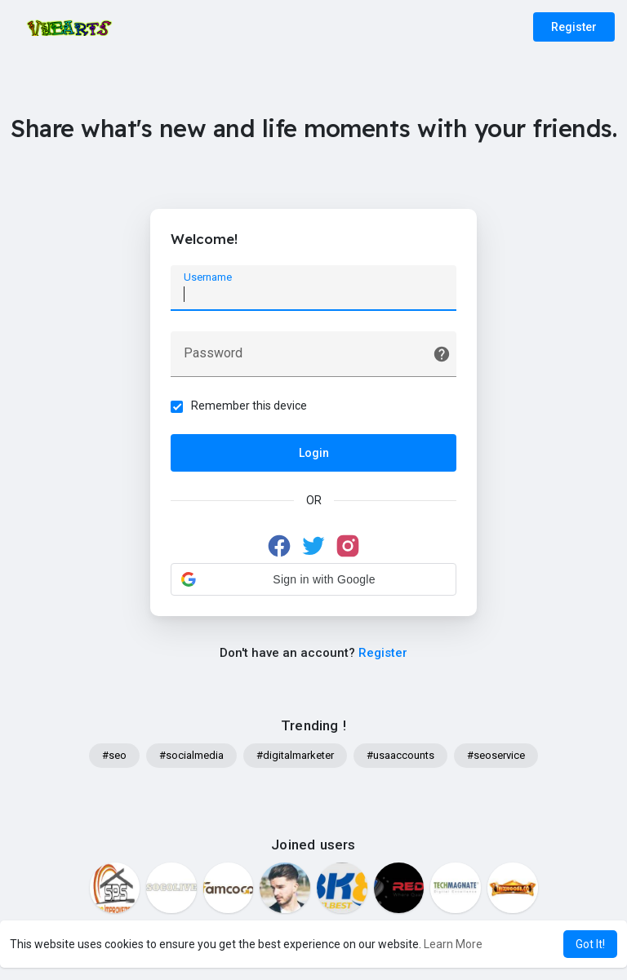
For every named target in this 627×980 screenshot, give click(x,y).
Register (574, 26)
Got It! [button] (590, 944)
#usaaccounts (400, 755)
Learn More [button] (453, 944)
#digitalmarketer (295, 755)
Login (314, 452)
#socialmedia (191, 755)
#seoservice (496, 755)
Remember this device (249, 405)
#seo (114, 755)
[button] (313, 579)
